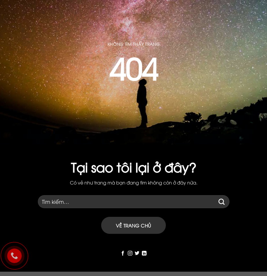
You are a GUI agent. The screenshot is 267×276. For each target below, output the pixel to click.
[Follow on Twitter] (137, 253)
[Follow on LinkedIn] (144, 253)
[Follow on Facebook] (122, 253)
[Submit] (221, 201)
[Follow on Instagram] (130, 253)
